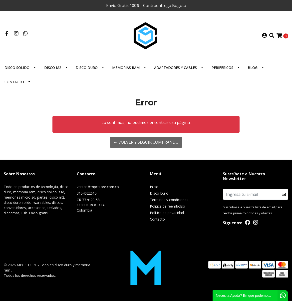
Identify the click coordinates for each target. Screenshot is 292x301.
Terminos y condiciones (169, 199)
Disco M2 (52, 67)
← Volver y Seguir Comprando (146, 142)
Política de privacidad (167, 212)
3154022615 (87, 193)
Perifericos (222, 67)
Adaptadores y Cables (175, 67)
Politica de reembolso (167, 206)
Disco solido (16, 67)
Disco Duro (87, 67)
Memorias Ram (126, 67)
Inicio (154, 186)
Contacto (14, 81)
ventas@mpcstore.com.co (98, 186)
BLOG (253, 67)
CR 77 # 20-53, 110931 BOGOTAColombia (91, 205)
